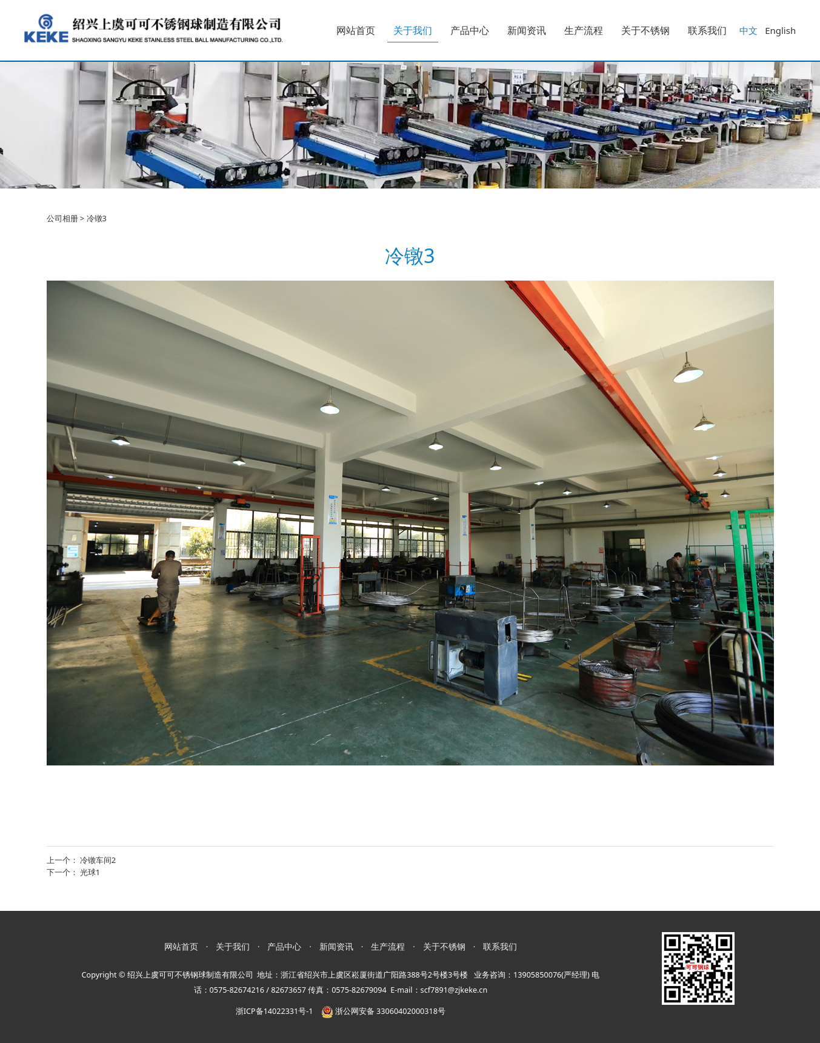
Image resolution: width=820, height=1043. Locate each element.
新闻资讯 (526, 30)
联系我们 (707, 30)
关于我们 (412, 30)
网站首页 (355, 30)
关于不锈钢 (645, 30)
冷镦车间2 (98, 860)
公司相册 (62, 218)
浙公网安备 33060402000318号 (383, 1011)
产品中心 (469, 30)
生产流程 (583, 30)
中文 (748, 30)
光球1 (90, 872)
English (780, 30)
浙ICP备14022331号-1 (274, 1011)
